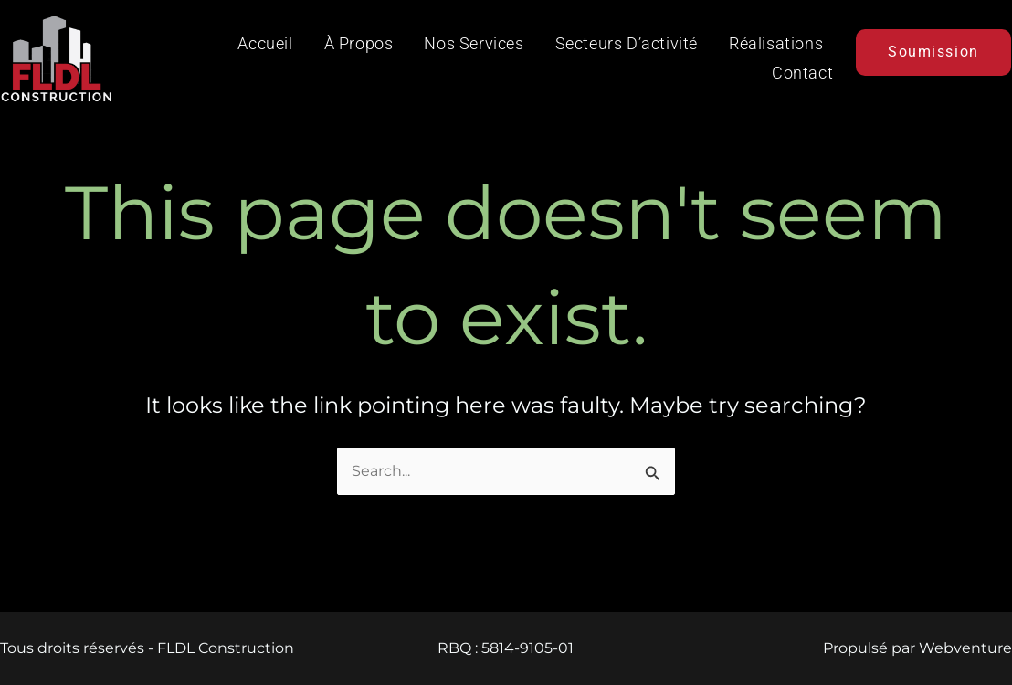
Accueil (264, 43)
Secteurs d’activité (626, 43)
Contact (802, 72)
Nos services (473, 43)
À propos (359, 43)
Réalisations (776, 43)
